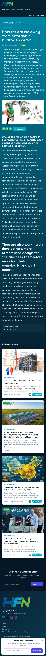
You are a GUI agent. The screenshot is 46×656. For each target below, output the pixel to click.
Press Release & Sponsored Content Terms (16, 636)
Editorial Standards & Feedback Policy (15, 632)
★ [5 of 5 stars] (16, 329)
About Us (5, 623)
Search (27, 9)
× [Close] (42, 640)
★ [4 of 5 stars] (13, 329)
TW (7, 128)
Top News (5, 9)
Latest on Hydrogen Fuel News (11, 23)
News (13, 9)
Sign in (31, 16)
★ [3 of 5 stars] (10, 329)
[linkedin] (16, 617)
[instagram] (11, 617)
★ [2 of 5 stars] (7, 329)
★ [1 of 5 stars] (5, 329)
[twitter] (7, 617)
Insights (20, 9)
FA (3, 128)
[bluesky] (3, 617)
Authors (4, 626)
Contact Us (6, 629)
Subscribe (40, 16)
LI (10, 128)
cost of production (13, 146)
